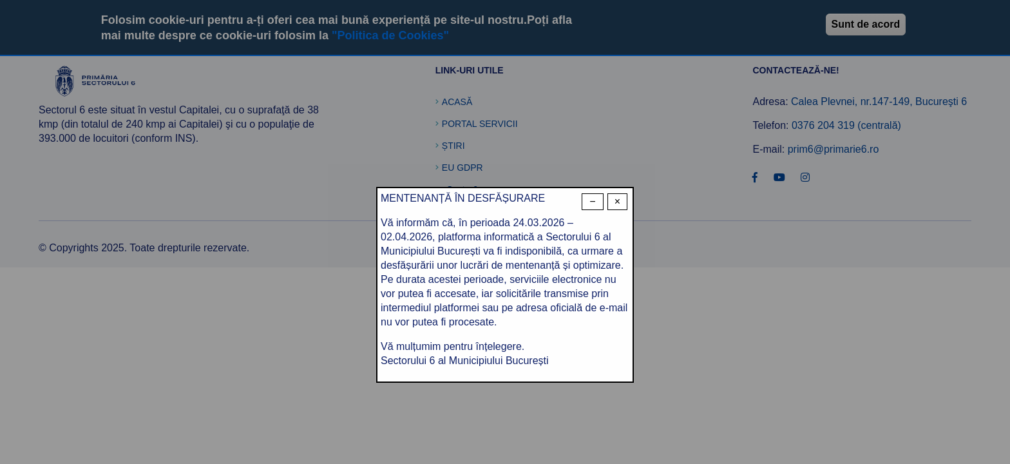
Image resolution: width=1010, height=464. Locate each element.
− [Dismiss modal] (592, 201)
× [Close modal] (617, 201)
